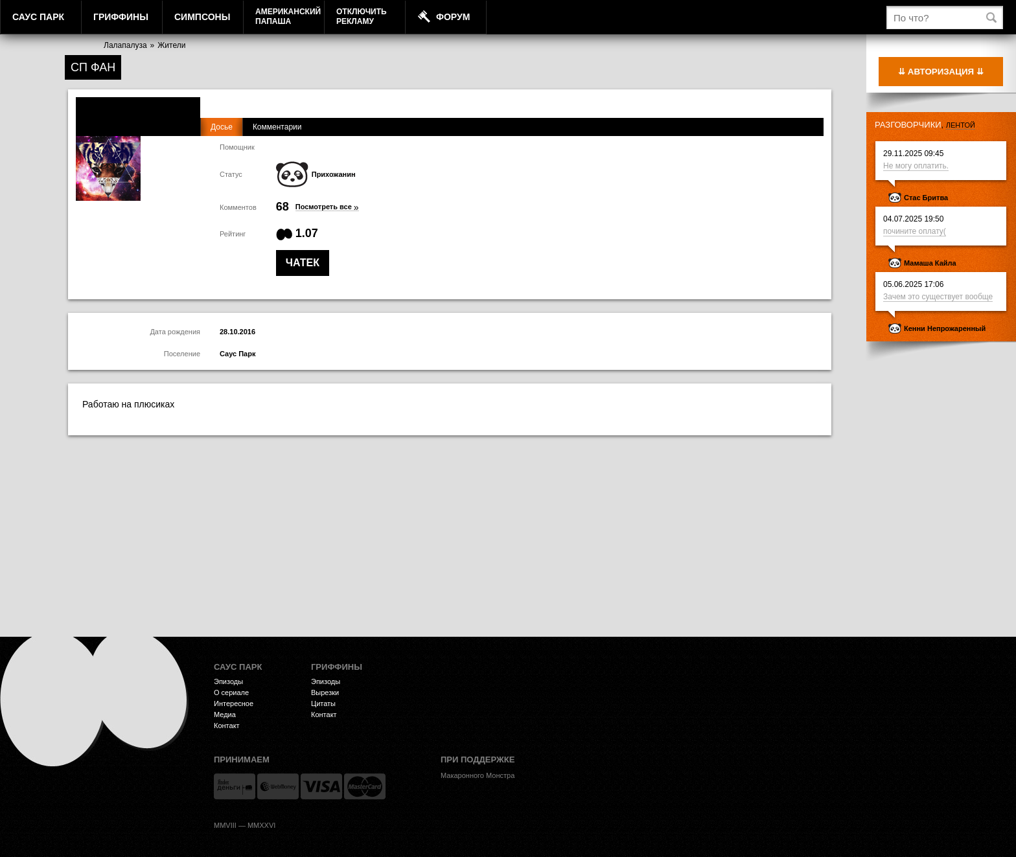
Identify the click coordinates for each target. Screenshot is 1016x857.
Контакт (227, 725)
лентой (960, 125)
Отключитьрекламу (361, 16)
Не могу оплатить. (916, 165)
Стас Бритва (926, 197)
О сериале (231, 692)
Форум (453, 17)
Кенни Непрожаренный (945, 328)
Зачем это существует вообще (938, 296)
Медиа (225, 714)
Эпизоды (228, 681)
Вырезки (325, 692)
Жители (171, 45)
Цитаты (323, 703)
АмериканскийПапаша (288, 16)
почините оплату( (914, 231)
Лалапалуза (125, 45)
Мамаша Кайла (930, 263)
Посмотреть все (327, 207)
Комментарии (277, 126)
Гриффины (120, 17)
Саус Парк (38, 17)
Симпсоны (202, 17)
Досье (221, 127)
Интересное (233, 703)
